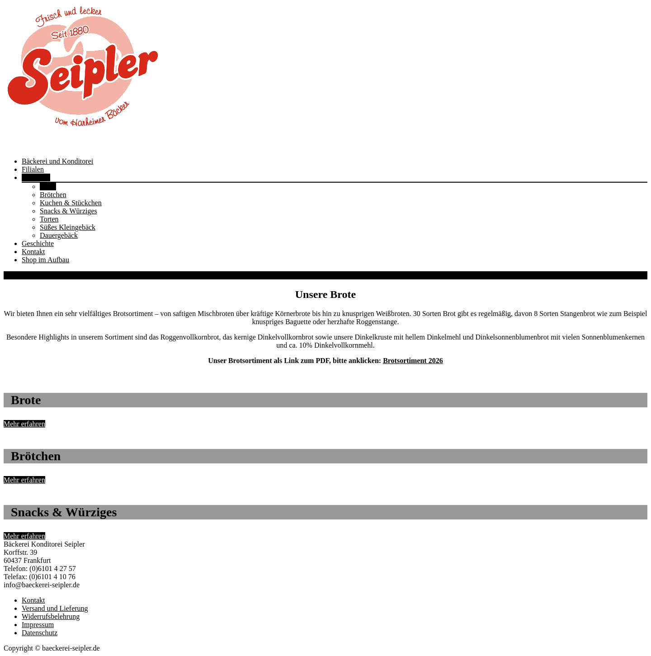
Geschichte (38, 243)
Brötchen (53, 194)
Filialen (33, 169)
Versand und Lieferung (55, 608)
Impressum (38, 624)
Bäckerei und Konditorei (57, 161)
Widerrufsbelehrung (51, 616)
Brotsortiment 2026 (413, 360)
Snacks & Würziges (68, 211)
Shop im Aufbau (45, 260)
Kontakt (33, 251)
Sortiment (36, 177)
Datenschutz (39, 633)
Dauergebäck (59, 235)
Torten (49, 219)
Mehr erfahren (24, 424)
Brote (48, 186)
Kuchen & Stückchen (71, 203)
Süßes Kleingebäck (67, 227)
